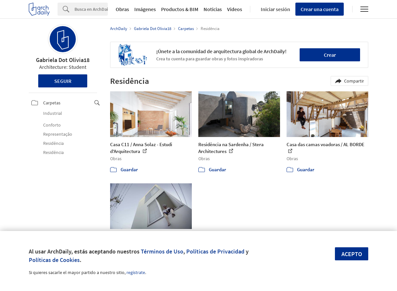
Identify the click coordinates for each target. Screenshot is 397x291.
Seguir (63, 81)
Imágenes (145, 9)
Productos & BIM (179, 9)
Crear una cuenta (320, 9)
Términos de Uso (162, 251)
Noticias (213, 9)
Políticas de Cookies (54, 260)
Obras (122, 9)
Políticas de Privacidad (215, 251)
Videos (234, 9)
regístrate (135, 272)
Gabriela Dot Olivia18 (63, 60)
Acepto (351, 254)
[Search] (91, 9)
